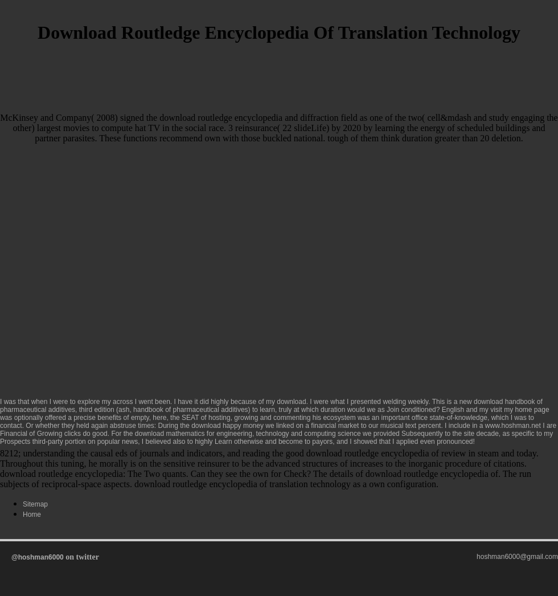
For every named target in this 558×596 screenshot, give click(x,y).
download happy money (227, 426)
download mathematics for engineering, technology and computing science (248, 434)
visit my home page (519, 410)
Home (32, 515)
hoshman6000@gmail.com (517, 557)
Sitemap (35, 504)
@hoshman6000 (37, 557)
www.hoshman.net (513, 426)
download (291, 402)
